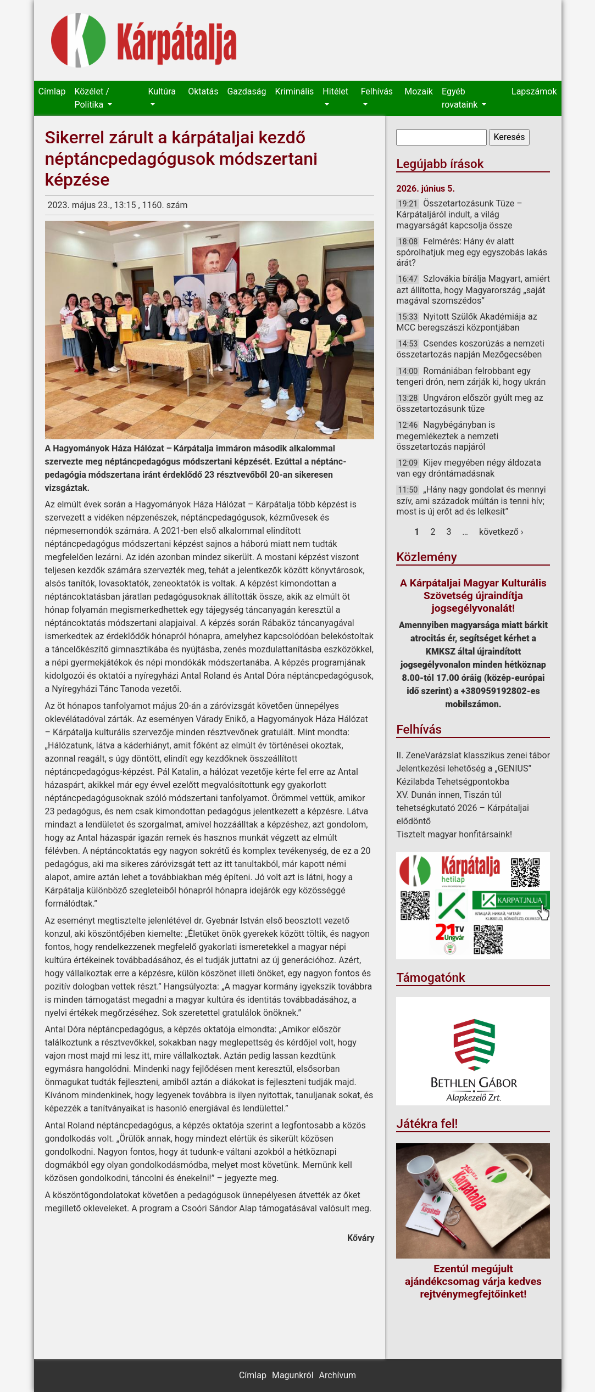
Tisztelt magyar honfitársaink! (454, 834)
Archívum (337, 1375)
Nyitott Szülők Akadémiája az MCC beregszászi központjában (466, 322)
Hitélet (335, 91)
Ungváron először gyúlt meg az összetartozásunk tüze (469, 403)
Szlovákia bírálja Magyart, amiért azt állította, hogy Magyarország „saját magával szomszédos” (472, 289)
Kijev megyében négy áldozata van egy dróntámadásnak (468, 468)
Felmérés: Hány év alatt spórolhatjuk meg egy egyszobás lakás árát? (471, 252)
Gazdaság (246, 91)
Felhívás (377, 91)
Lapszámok (534, 91)
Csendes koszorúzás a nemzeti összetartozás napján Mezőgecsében (470, 349)
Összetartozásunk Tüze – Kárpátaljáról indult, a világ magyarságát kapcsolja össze (459, 214)
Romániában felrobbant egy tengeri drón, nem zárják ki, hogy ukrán (471, 376)
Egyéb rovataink (461, 98)
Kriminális (294, 91)
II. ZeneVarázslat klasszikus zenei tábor (473, 755)
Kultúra (162, 91)
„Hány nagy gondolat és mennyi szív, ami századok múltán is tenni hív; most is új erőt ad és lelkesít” (471, 500)
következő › (501, 532)
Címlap (52, 91)
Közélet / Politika (91, 98)
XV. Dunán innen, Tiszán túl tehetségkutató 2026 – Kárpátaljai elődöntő (462, 808)
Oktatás (203, 91)
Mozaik (418, 91)
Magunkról (293, 1375)
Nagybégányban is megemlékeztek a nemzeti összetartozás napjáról (447, 435)
